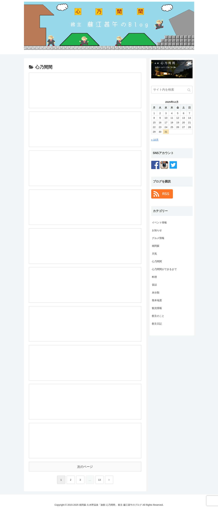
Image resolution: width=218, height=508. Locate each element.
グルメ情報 (158, 238)
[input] (172, 89)
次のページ (85, 466)
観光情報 (157, 308)
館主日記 (157, 323)
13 (99, 479)
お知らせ (157, 230)
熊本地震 (157, 300)
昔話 (154, 284)
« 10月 (155, 139)
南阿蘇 (155, 245)
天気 (154, 253)
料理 (154, 277)
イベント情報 (159, 222)
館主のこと (158, 315)
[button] (189, 90)
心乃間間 (157, 261)
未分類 (155, 292)
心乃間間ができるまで (164, 269)
